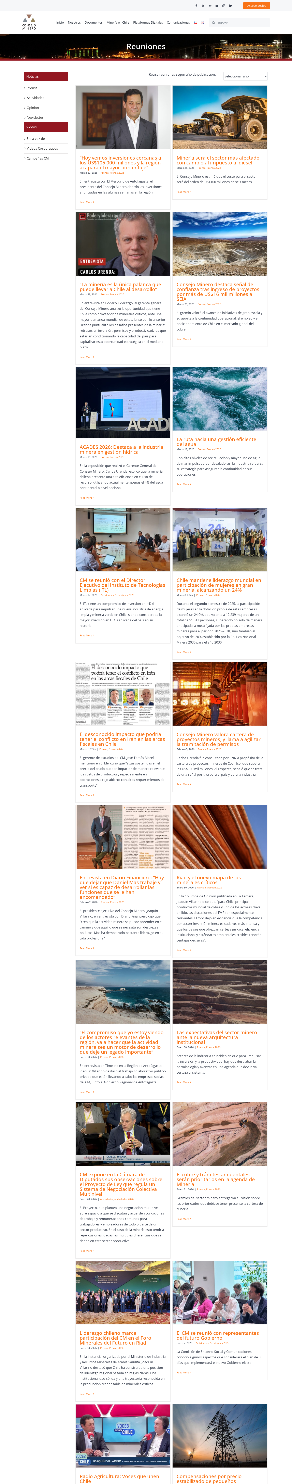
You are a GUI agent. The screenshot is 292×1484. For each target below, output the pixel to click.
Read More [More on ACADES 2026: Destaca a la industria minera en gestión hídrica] (150, 386)
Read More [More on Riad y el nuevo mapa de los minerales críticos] (215, 713)
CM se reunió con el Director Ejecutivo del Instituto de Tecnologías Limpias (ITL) (122, 471)
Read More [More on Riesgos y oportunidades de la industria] (215, 1315)
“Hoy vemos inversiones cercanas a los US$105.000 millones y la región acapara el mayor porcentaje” (120, 162)
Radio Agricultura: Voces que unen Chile (119, 1147)
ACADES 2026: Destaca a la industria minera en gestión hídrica (186, 338)
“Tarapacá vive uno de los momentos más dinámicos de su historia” (187, 1284)
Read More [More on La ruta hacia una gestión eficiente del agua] (215, 373)
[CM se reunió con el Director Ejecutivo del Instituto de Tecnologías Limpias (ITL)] (123, 425)
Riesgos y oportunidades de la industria (243, 1284)
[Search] (213, 22)
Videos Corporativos (42, 148)
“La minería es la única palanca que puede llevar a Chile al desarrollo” (250, 160)
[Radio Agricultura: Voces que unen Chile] (123, 1104)
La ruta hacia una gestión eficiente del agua (249, 330)
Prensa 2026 (117, 172)
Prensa (105, 172)
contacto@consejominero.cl (83, 1453)
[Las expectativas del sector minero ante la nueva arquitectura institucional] (187, 772)
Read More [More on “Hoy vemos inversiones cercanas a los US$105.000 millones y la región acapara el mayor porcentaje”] (86, 202)
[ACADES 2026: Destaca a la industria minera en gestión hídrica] (187, 291)
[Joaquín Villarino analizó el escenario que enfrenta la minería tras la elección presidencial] (123, 1241)
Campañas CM (38, 158)
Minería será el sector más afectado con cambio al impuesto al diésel (185, 160)
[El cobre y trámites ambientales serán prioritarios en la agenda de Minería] (123, 951)
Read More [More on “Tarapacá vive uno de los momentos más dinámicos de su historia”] (150, 1348)
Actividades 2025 (252, 1001)
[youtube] (217, 5)
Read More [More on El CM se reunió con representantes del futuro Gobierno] (215, 1031)
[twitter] (203, 5)
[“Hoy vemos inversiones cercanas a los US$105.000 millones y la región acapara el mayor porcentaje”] (123, 117)
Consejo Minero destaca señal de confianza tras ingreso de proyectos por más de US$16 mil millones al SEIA (121, 335)
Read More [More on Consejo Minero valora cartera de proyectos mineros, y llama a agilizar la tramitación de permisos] (86, 691)
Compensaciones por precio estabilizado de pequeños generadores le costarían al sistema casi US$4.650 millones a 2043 (185, 1152)
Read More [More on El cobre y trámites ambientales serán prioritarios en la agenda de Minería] (86, 1036)
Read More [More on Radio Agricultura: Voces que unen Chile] (86, 1184)
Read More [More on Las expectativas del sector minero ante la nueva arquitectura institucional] (150, 862)
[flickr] (210, 5)
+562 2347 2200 (208, 1426)
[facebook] (196, 5)
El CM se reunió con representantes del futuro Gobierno (250, 994)
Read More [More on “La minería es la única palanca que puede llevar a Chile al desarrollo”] (215, 230)
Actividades (107, 481)
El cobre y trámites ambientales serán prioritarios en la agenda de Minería (119, 996)
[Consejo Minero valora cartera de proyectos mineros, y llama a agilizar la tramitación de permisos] (123, 600)
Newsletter (35, 117)
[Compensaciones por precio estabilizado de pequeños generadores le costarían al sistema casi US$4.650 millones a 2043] (187, 1104)
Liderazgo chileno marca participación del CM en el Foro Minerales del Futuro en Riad (180, 996)
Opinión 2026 (246, 651)
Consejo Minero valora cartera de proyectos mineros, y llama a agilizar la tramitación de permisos (122, 646)
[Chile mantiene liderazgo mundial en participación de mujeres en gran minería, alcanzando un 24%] (187, 425)
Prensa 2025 (115, 1155)
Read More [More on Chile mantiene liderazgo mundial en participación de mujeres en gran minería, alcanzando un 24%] (150, 538)
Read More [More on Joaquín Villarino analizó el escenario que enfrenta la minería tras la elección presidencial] (86, 1326)
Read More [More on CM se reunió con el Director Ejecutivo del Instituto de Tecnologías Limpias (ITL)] (86, 521)
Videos (31, 127)
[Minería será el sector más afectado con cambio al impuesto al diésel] (187, 117)
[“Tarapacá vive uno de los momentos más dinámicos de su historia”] (187, 1241)
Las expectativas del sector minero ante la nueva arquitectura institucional (184, 817)
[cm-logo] (29, 16)
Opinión (234, 651)
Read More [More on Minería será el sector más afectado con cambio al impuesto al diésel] (150, 192)
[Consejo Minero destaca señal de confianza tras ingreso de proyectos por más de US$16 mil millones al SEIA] (123, 287)
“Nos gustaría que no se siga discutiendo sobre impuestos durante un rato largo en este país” (249, 1150)
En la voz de (36, 138)
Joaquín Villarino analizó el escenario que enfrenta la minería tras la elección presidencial (122, 1286)
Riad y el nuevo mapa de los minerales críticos (241, 643)
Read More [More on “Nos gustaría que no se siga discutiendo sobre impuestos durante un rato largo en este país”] (215, 1189)
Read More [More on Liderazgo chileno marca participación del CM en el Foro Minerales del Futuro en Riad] (150, 1053)
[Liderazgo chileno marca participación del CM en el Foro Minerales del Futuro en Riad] (187, 951)
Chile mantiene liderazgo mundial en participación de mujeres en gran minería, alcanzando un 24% (186, 471)
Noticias (32, 76)
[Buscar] (239, 22)
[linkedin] (230, 5)
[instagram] (223, 5)
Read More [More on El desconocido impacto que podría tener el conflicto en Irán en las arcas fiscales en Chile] (215, 527)
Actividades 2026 (124, 481)
